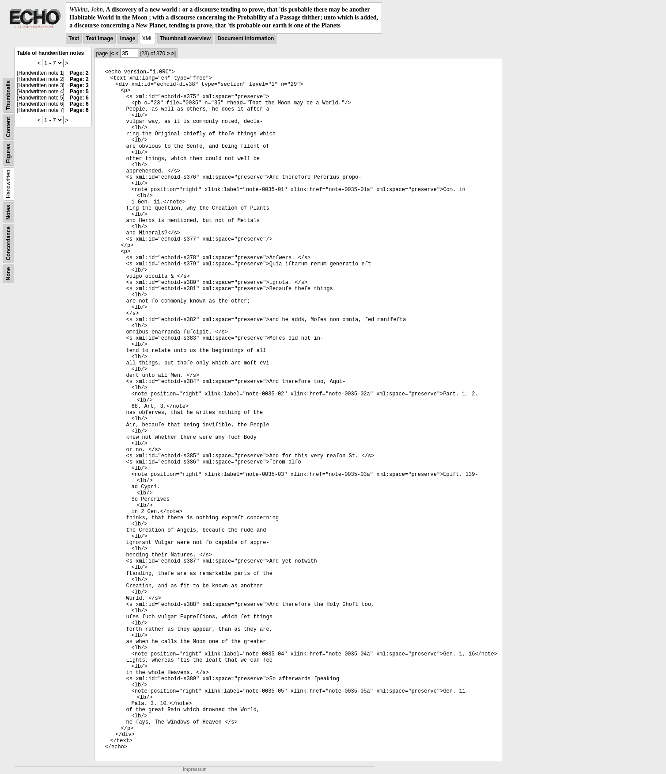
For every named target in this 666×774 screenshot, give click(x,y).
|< (112, 53)
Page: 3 (79, 85)
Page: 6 (79, 98)
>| (173, 53)
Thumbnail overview (185, 38)
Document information (245, 38)
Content (8, 127)
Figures (8, 153)
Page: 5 (79, 91)
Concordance (8, 243)
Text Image (99, 38)
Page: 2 (79, 73)
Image (128, 38)
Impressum (194, 769)
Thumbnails (8, 95)
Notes (8, 212)
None (8, 273)
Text (73, 38)
